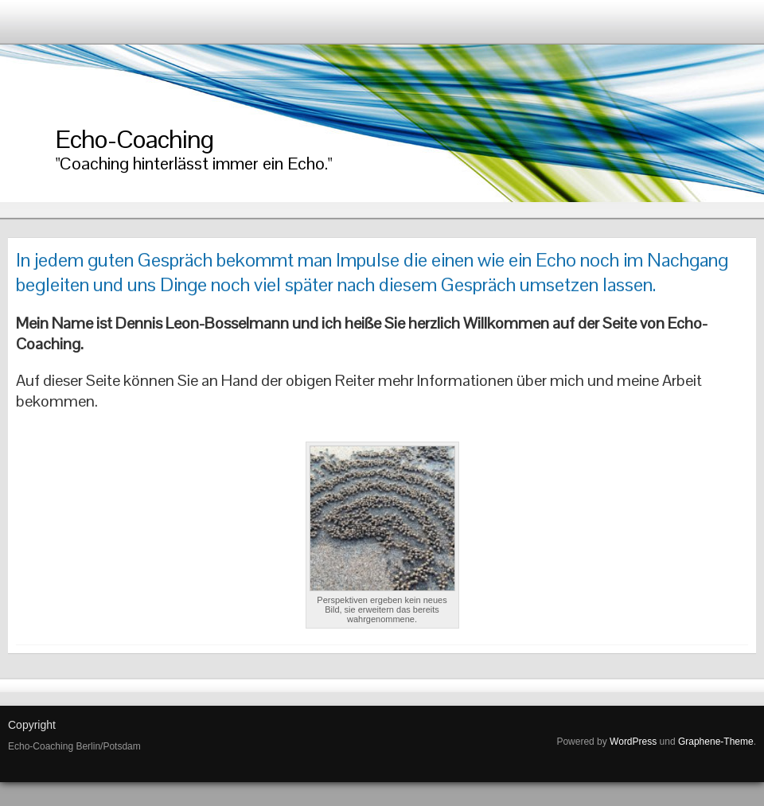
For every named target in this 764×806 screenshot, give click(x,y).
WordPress (633, 741)
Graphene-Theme (716, 741)
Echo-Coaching (134, 139)
